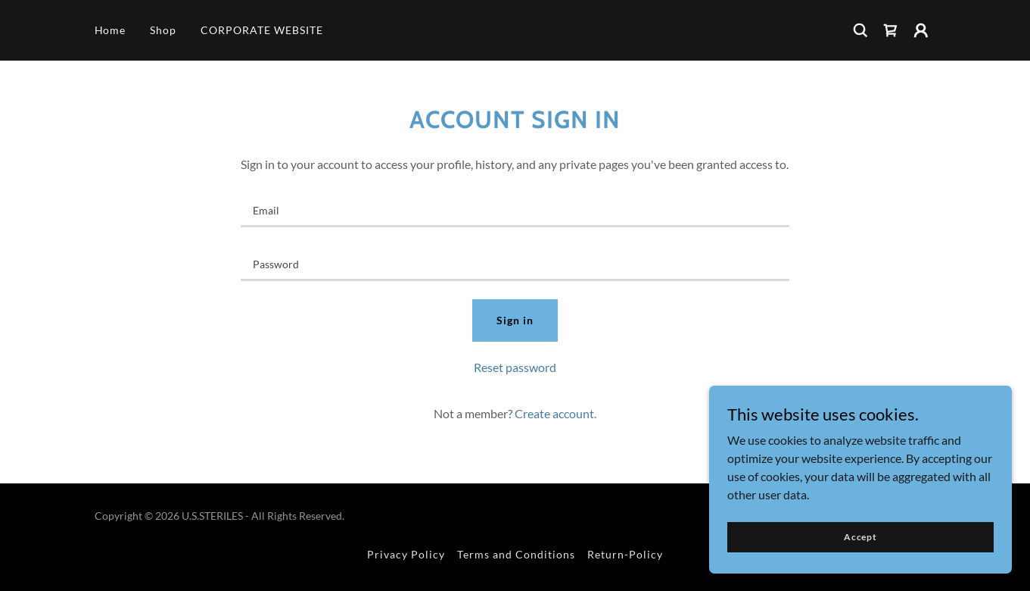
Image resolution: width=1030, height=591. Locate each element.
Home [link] (110, 29)
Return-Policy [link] (625, 554)
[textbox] (515, 209)
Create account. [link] (555, 413)
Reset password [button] (515, 367)
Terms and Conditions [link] (516, 554)
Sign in (515, 320)
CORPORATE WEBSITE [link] (262, 29)
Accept (860, 537)
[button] (921, 30)
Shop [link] (163, 29)
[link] (891, 30)
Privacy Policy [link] (406, 554)
